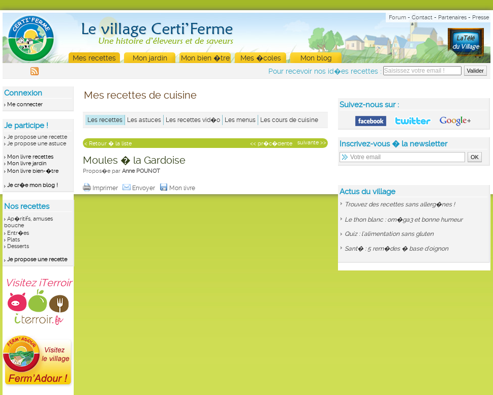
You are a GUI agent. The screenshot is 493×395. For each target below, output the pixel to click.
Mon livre (178, 188)
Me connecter (25, 104)
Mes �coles (260, 58)
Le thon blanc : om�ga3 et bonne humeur (404, 219)
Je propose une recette (37, 137)
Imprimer (101, 188)
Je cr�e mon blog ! (32, 185)
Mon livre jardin (26, 163)
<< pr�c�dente (271, 143)
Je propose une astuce (36, 143)
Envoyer (139, 188)
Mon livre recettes (30, 157)
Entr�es (18, 233)
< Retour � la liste (108, 143)
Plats (13, 239)
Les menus (240, 120)
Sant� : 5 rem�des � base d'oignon (396, 248)
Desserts (18, 246)
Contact (422, 17)
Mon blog (316, 58)
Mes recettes (94, 58)
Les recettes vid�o (193, 120)
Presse (480, 17)
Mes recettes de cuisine (140, 95)
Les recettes (104, 120)
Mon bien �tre (205, 58)
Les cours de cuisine (289, 120)
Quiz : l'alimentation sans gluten (389, 233)
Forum (397, 17)
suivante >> (311, 142)
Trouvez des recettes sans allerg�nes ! (400, 204)
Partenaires (452, 17)
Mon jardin (150, 58)
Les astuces (144, 120)
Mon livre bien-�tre (32, 171)
